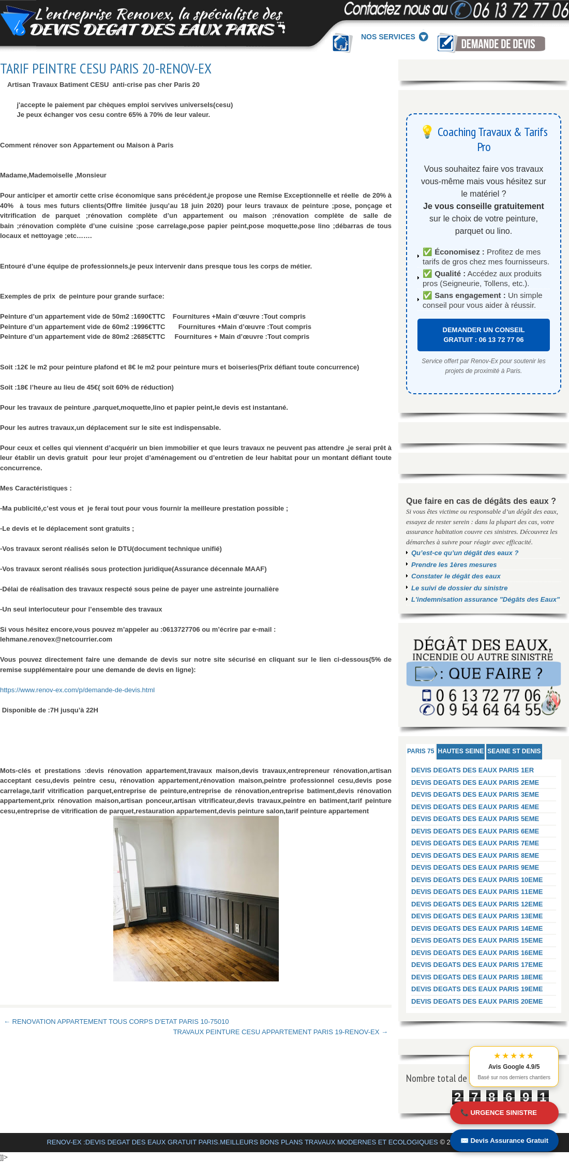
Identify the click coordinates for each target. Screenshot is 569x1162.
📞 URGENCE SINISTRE (498, 1112)
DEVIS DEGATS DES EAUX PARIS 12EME (477, 904)
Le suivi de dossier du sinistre (459, 588)
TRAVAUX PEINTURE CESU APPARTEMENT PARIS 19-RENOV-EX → (280, 1032)
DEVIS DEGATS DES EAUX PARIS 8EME (475, 855)
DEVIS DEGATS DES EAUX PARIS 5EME (475, 819)
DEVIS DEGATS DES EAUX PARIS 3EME (475, 794)
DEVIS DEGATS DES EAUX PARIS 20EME (477, 1001)
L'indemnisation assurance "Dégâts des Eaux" (485, 599)
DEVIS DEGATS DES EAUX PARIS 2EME (475, 782)
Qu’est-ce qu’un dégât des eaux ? (464, 553)
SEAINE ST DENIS (514, 751)
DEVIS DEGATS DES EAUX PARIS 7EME (475, 843)
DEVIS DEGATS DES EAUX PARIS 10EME (477, 880)
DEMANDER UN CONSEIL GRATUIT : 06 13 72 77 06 (484, 335)
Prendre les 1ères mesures (454, 565)
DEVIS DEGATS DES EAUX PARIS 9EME (475, 867)
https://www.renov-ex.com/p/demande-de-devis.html (77, 690)
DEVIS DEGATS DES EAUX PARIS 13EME (477, 916)
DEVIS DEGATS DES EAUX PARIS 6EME (475, 831)
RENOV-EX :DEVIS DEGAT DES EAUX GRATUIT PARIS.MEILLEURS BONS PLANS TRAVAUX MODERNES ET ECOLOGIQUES (242, 1142)
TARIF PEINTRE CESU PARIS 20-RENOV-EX (106, 68)
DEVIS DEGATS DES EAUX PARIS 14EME (477, 928)
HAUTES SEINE (461, 751)
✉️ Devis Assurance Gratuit (504, 1140)
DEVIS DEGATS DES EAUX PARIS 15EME (477, 940)
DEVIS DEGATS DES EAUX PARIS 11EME (477, 892)
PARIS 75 (420, 751)
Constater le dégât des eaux (456, 576)
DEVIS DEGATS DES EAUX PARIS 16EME (477, 953)
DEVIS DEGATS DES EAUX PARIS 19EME (477, 989)
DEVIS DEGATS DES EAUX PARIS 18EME (477, 977)
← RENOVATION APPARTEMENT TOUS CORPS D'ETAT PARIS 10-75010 (116, 1021)
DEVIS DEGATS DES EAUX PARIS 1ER (472, 770)
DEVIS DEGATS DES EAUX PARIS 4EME (475, 807)
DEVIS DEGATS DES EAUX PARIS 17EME (477, 965)
